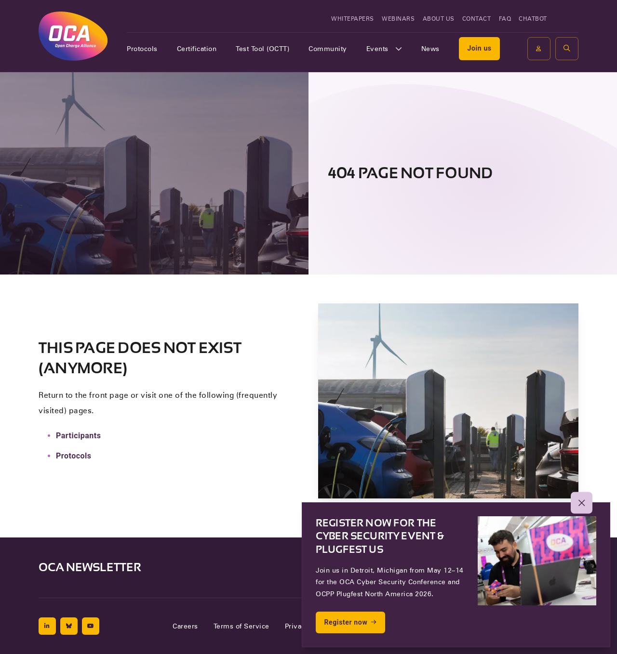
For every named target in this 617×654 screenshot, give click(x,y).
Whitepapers (352, 18)
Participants (78, 435)
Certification (197, 48)
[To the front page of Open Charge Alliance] (73, 36)
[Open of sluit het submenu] (399, 49)
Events (377, 48)
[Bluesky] (69, 626)
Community (327, 48)
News (430, 48)
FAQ (505, 18)
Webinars (398, 18)
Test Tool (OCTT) (262, 48)
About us (439, 18)
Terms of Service (241, 626)
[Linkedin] (47, 626)
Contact (476, 18)
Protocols (142, 48)
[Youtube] (90, 626)
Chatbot (533, 18)
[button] (566, 48)
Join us (479, 48)
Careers (185, 626)
